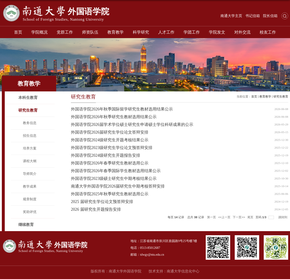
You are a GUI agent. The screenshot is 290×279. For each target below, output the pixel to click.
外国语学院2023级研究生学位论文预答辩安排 (111, 147)
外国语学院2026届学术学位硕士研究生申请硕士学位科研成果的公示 (132, 124)
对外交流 (242, 32)
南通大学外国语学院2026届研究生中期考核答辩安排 (118, 186)
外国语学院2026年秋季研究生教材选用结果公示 (114, 117)
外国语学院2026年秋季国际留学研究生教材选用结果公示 (122, 109)
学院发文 (217, 32)
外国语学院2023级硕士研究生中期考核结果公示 (114, 178)
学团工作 (192, 32)
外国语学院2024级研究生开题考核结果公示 (109, 140)
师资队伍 (90, 32)
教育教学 (115, 32)
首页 (18, 32)
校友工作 (268, 32)
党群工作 (65, 32)
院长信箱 (270, 16)
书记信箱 (252, 16)
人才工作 (166, 32)
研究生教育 (280, 96)
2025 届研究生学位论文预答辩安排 (102, 201)
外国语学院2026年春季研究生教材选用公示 (109, 163)
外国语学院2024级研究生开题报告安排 (105, 155)
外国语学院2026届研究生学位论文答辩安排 (109, 132)
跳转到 (283, 217)
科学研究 (141, 32)
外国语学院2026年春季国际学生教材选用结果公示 (116, 171)
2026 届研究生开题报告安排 (96, 209)
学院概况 (39, 32)
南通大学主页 (231, 16)
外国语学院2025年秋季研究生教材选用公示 (109, 194)
